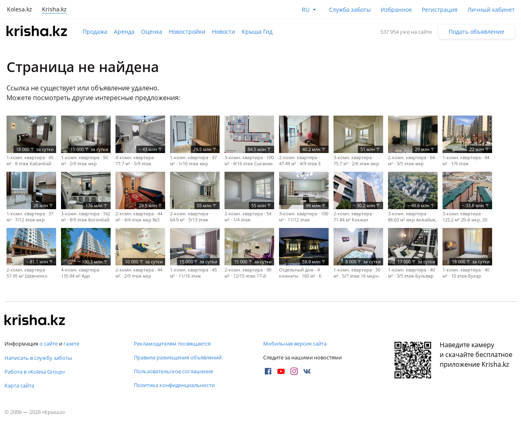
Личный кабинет (491, 9)
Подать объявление (476, 31)
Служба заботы (350, 9)
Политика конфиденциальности (174, 385)
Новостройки (187, 31)
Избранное (396, 9)
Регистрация (440, 9)
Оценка (151, 31)
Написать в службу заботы (38, 357)
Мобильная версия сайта (295, 343)
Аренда (124, 31)
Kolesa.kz (19, 9)
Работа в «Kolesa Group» (34, 371)
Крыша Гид (257, 31)
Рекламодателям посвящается (172, 343)
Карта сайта (19, 385)
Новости (223, 31)
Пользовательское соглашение (173, 371)
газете (71, 343)
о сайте (48, 343)
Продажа (95, 31)
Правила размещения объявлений (178, 357)
